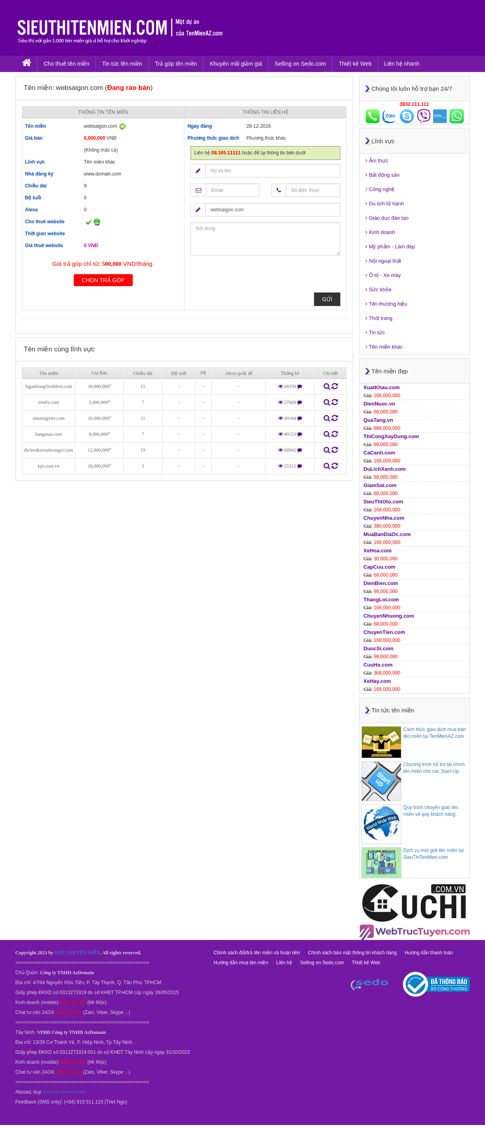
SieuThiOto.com (383, 502)
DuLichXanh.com (384, 469)
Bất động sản (382, 175)
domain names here (64, 1092)
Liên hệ (284, 962)
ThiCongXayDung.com (391, 436)
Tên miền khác (384, 347)
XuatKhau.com (381, 387)
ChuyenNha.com (383, 518)
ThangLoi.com (381, 600)
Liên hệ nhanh (402, 63)
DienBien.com (380, 583)
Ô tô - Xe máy (383, 275)
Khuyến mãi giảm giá (236, 63)
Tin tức (375, 332)
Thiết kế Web (355, 63)
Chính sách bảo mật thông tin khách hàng (352, 952)
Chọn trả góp (103, 280)
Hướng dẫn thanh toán (429, 952)
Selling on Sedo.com (300, 63)
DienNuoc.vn (379, 404)
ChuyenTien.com (384, 632)
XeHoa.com (377, 551)
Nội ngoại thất (383, 261)
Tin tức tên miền (122, 63)
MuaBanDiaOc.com (386, 534)
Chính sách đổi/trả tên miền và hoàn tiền (257, 952)
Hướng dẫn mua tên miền (241, 962)
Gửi (327, 299)
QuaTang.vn (378, 420)
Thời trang (379, 318)
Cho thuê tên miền (67, 63)
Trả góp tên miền (176, 63)
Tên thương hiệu (386, 304)
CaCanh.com (379, 453)
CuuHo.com (378, 665)
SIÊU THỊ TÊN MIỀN (77, 952)
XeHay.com (377, 681)
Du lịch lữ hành (384, 204)
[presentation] (251, 276)
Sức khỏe (378, 289)
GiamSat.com (380, 485)
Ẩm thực (376, 161)
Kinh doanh (380, 232)
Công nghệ (379, 189)
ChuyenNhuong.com (388, 616)
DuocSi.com (378, 648)
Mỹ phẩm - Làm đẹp (390, 247)
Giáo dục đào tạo (386, 218)
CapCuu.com (379, 567)
